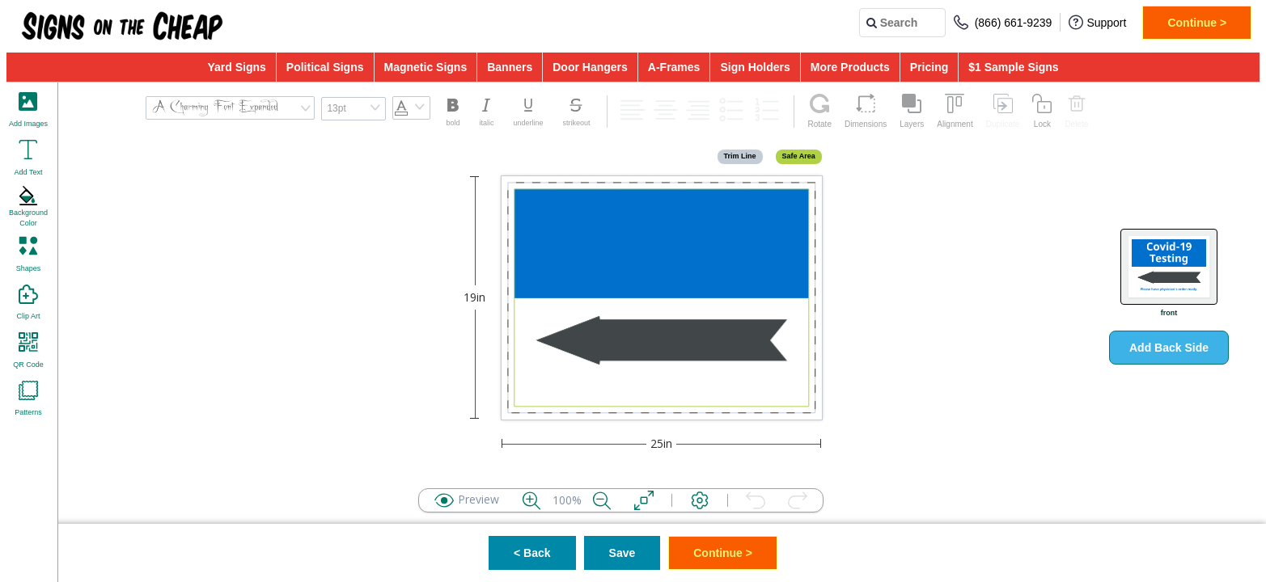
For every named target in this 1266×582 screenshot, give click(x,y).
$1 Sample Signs (1013, 67)
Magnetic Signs (426, 67)
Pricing (929, 67)
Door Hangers (590, 67)
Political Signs (325, 67)
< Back (532, 552)
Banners (509, 67)
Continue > (1196, 22)
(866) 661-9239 (1003, 22)
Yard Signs (236, 67)
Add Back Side (1169, 347)
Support (1097, 22)
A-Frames (674, 67)
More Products (850, 67)
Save (622, 552)
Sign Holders (755, 67)
